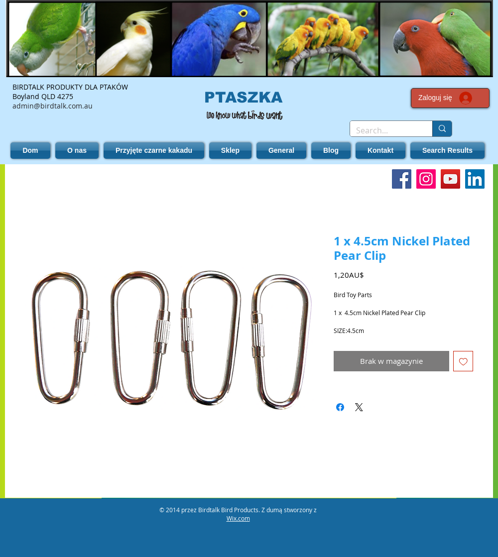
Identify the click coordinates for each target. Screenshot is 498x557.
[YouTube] (450, 179)
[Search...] (383, 130)
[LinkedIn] (475, 179)
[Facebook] (401, 179)
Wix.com (238, 518)
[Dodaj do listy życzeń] (463, 361)
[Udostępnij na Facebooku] (340, 407)
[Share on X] (359, 407)
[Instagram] (426, 179)
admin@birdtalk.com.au (52, 106)
